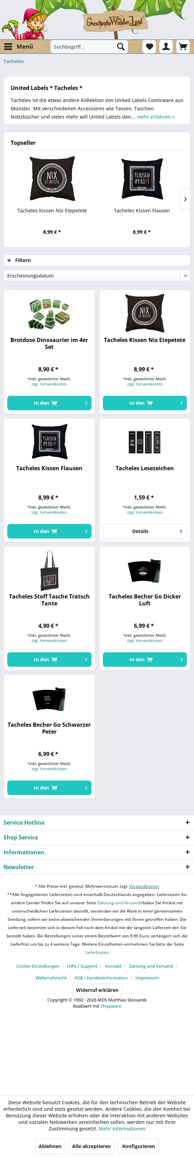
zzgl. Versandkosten (49, 383)
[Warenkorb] (183, 46)
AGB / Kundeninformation (101, 978)
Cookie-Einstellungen (37, 966)
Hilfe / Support (82, 966)
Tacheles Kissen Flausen (142, 210)
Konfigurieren (138, 1146)
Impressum (147, 978)
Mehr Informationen (122, 1128)
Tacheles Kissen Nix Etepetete (52, 210)
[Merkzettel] (149, 46)
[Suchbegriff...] (89, 46)
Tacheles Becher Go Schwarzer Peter (49, 728)
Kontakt (113, 966)
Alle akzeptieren (91, 1146)
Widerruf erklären (97, 990)
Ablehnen (50, 1146)
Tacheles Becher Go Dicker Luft (145, 600)
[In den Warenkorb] (49, 403)
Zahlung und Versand (118, 903)
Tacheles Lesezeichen (145, 468)
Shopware (110, 1006)
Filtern (19, 260)
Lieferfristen (97, 952)
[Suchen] (121, 46)
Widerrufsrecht (51, 978)
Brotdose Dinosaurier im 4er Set (49, 343)
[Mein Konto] (166, 46)
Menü (18, 45)
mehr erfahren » (156, 116)
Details (157, 530)
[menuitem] (18, 46)
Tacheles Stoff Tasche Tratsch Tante (49, 600)
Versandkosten (144, 886)
